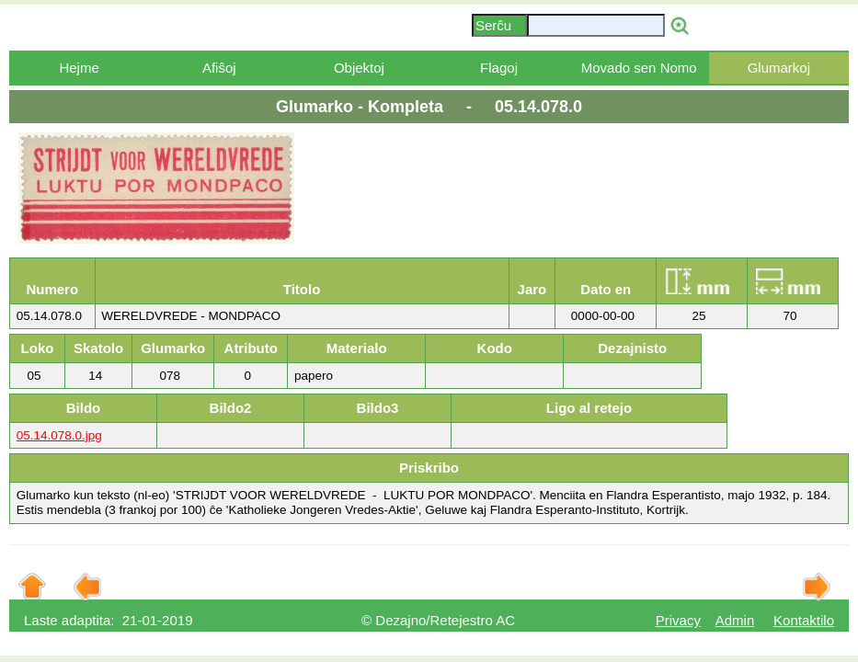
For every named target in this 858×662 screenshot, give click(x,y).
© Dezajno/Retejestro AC (438, 620)
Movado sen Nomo (639, 67)
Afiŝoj (219, 67)
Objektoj (359, 67)
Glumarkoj (779, 67)
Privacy (678, 620)
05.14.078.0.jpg (59, 435)
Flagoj (499, 67)
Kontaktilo (803, 620)
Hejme (78, 67)
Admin (735, 620)
